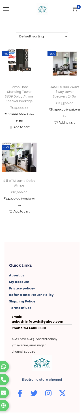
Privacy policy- (22, 288)
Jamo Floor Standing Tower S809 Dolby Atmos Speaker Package (19, 94)
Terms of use (20, 308)
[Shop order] (42, 36)
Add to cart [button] (19, 127)
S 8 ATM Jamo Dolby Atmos (19, 183)
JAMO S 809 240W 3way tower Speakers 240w (64, 92)
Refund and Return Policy (31, 295)
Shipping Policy (22, 301)
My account (19, 282)
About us (16, 275)
